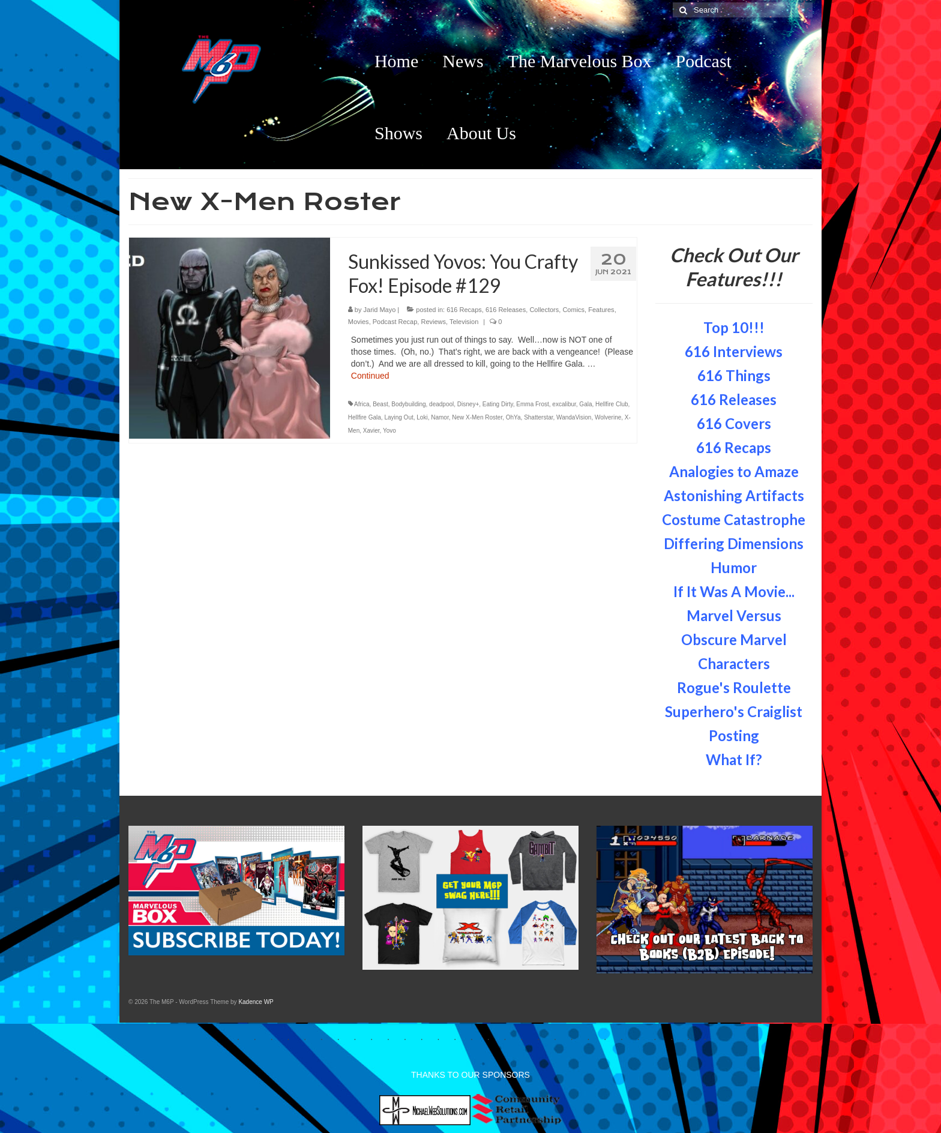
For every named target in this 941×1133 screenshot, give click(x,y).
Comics (573, 309)
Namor (439, 417)
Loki (421, 417)
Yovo (389, 430)
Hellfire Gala (364, 417)
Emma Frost (532, 404)
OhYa (513, 417)
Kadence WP (255, 1002)
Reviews (433, 321)
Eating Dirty (498, 404)
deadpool (441, 404)
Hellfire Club (611, 404)
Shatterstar (538, 417)
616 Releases (506, 309)
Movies (358, 321)
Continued (370, 375)
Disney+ (468, 404)
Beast (380, 404)
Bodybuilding (408, 404)
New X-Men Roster (477, 417)
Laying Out (398, 417)
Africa (362, 404)
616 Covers (734, 423)
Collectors (544, 309)
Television (463, 321)
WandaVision (573, 417)
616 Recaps (464, 309)
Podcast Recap (395, 321)
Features (601, 309)
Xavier (371, 430)
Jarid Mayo (380, 309)
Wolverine (608, 417)
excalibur (564, 404)
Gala (585, 404)
